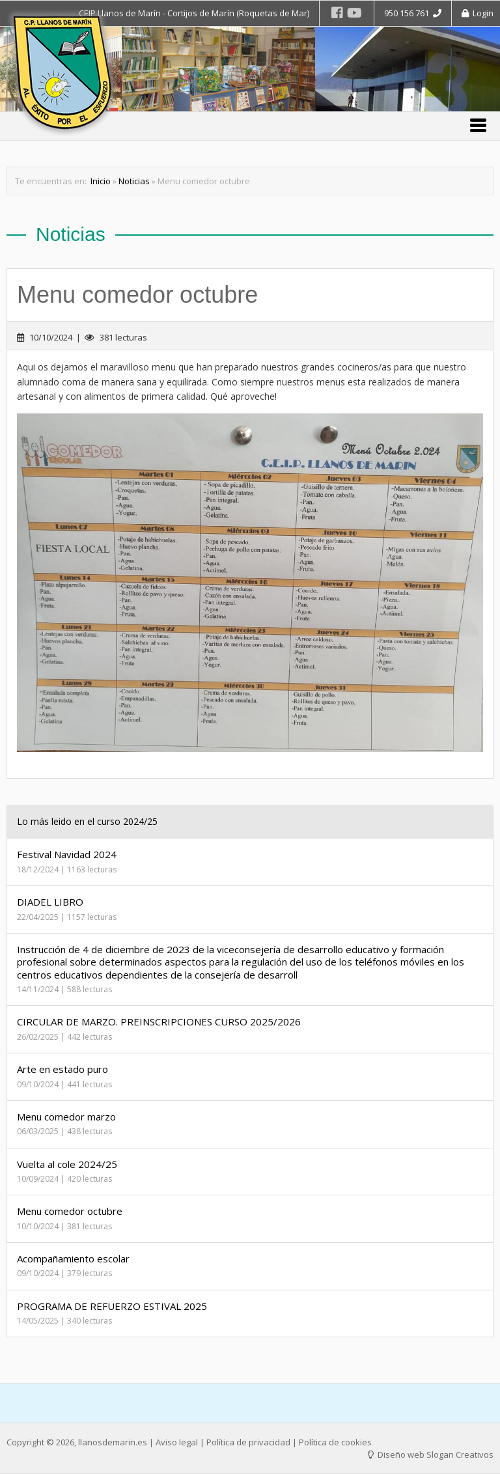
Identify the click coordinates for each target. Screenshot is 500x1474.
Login (477, 13)
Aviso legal (177, 1442)
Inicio (100, 181)
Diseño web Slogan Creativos (430, 1454)
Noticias (134, 181)
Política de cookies (335, 1442)
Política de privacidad (248, 1442)
